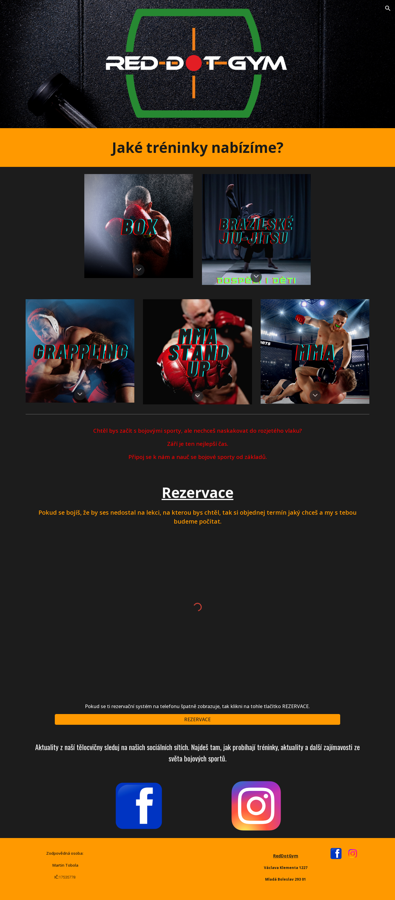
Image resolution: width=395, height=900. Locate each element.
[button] (388, 8)
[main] (197, 147)
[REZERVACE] (197, 719)
